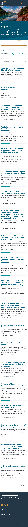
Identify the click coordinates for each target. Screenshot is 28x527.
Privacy (3, 517)
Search (3, 44)
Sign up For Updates (10, 497)
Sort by (3, 59)
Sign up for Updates (19, 54)
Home (2, 23)
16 (23, 486)
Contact (3, 509)
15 (21, 486)
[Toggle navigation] (25, 3)
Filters (2, 50)
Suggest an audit (6, 514)
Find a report (5, 512)
